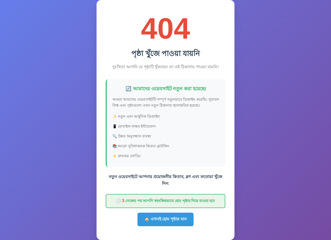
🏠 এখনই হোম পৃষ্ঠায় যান (165, 219)
